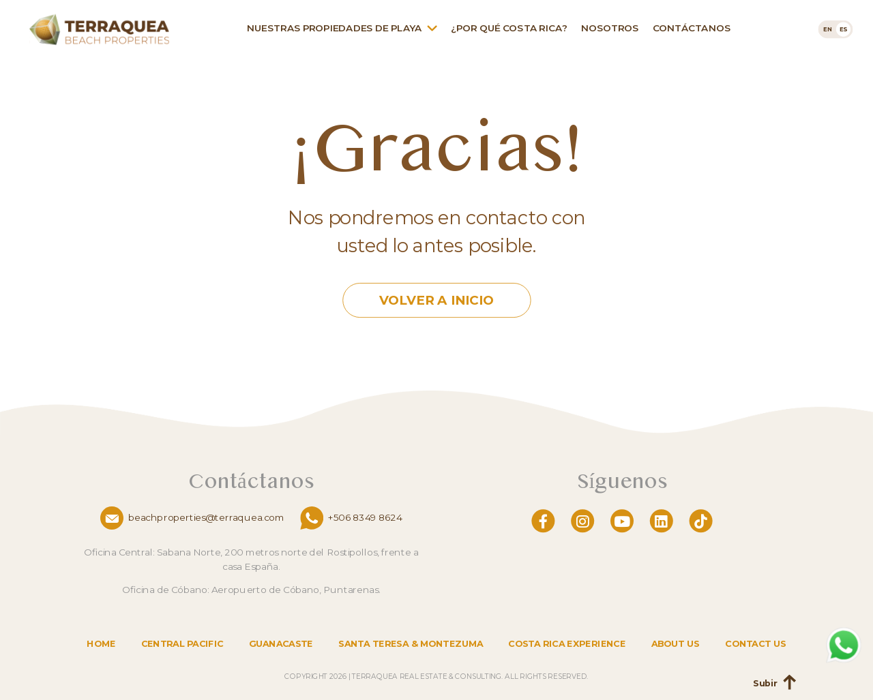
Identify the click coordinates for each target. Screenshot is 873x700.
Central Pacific (182, 644)
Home (101, 644)
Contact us (755, 644)
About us (675, 644)
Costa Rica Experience (566, 644)
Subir (765, 683)
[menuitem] (827, 29)
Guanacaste (281, 644)
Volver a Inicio (436, 301)
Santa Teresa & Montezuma (410, 644)
